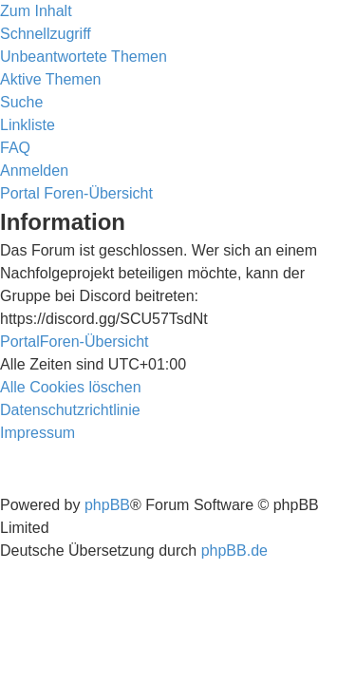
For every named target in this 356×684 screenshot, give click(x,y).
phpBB (107, 505)
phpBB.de (234, 550)
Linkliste (27, 125)
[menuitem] (83, 56)
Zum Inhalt (36, 11)
